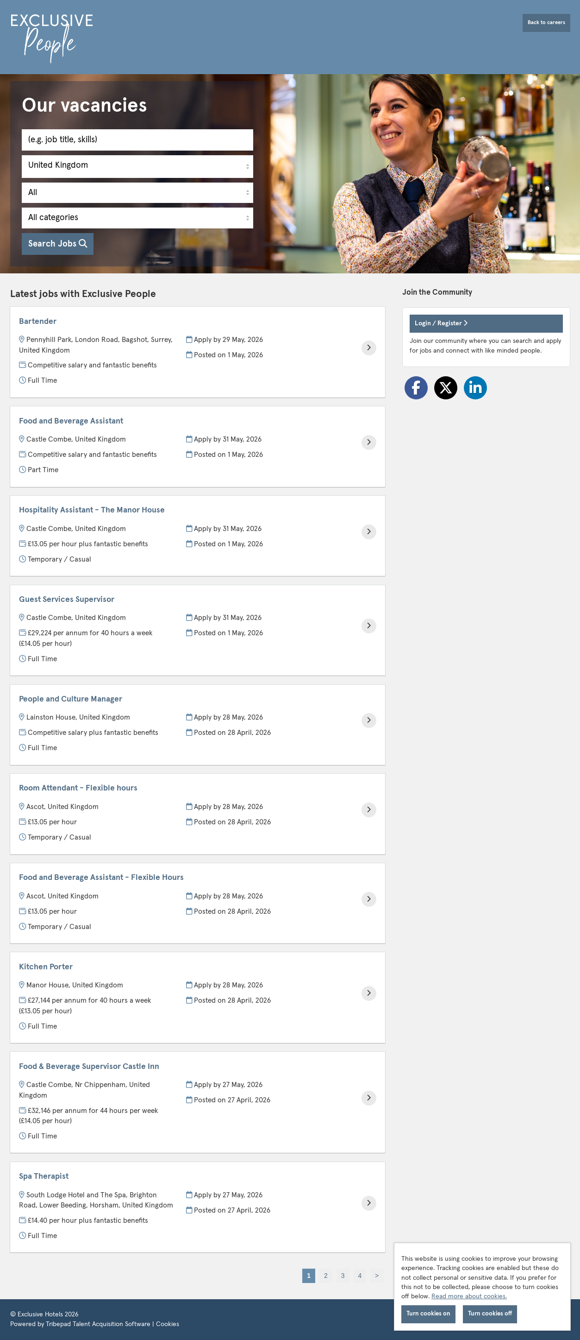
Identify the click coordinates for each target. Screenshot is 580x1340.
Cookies (167, 1324)
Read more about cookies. (469, 1296)
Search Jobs (57, 244)
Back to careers (546, 22)
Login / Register (441, 323)
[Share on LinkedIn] (475, 387)
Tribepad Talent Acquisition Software (98, 1324)
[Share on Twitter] (445, 387)
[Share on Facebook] (416, 387)
